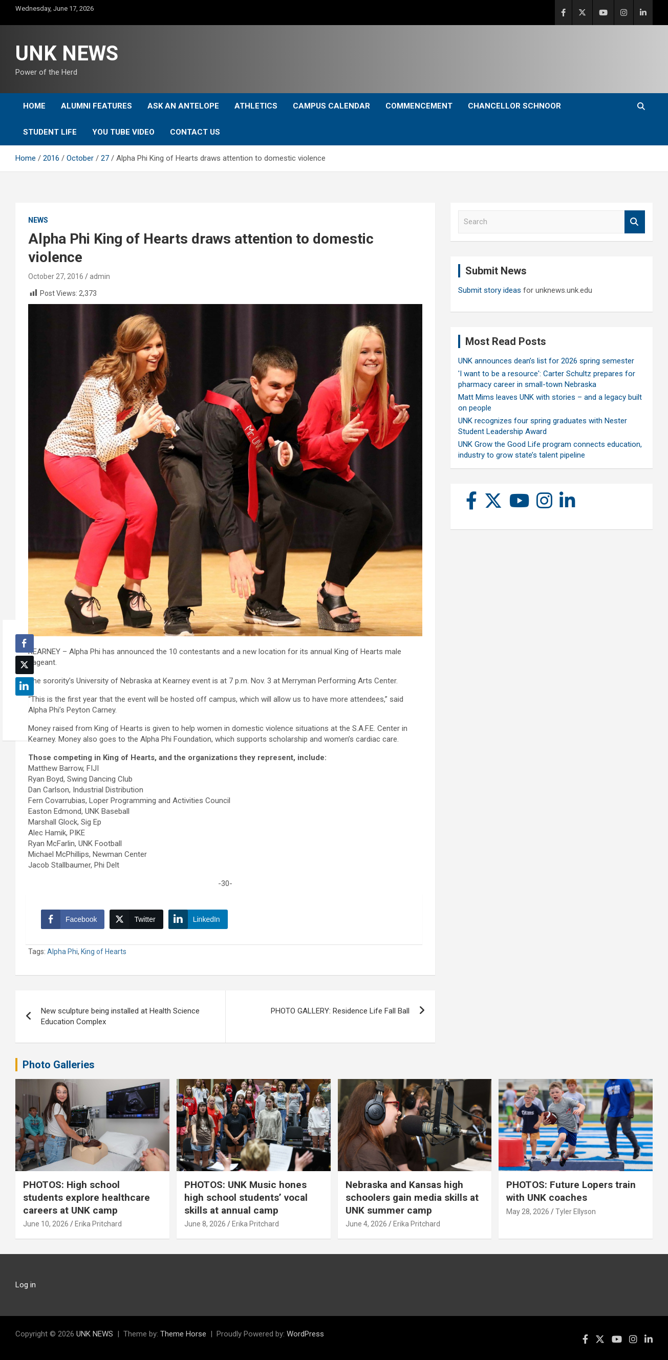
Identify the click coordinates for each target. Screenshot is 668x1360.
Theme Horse (183, 1334)
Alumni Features (96, 106)
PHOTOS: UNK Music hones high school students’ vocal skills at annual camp (246, 1197)
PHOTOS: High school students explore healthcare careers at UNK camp (86, 1197)
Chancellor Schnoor (514, 106)
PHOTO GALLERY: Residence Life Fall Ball (340, 1011)
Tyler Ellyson (575, 1211)
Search (634, 221)
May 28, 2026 (527, 1211)
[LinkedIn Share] (198, 919)
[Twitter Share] (136, 919)
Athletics (255, 106)
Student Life (50, 132)
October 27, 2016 (55, 276)
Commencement (418, 106)
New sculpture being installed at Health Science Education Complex (120, 1016)
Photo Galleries (59, 1065)
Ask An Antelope (183, 106)
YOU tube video (123, 132)
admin (100, 276)
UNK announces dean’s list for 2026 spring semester (546, 360)
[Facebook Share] (72, 919)
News (38, 220)
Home (34, 106)
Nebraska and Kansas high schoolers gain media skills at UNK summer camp (412, 1197)
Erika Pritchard (98, 1224)
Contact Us (195, 132)
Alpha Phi (62, 951)
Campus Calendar (331, 106)
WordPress (305, 1334)
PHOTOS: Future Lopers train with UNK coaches (571, 1191)
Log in (25, 1284)
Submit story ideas (489, 290)
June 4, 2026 (366, 1224)
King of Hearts (103, 951)
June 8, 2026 (205, 1224)
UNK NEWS (66, 53)
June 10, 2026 (46, 1224)
